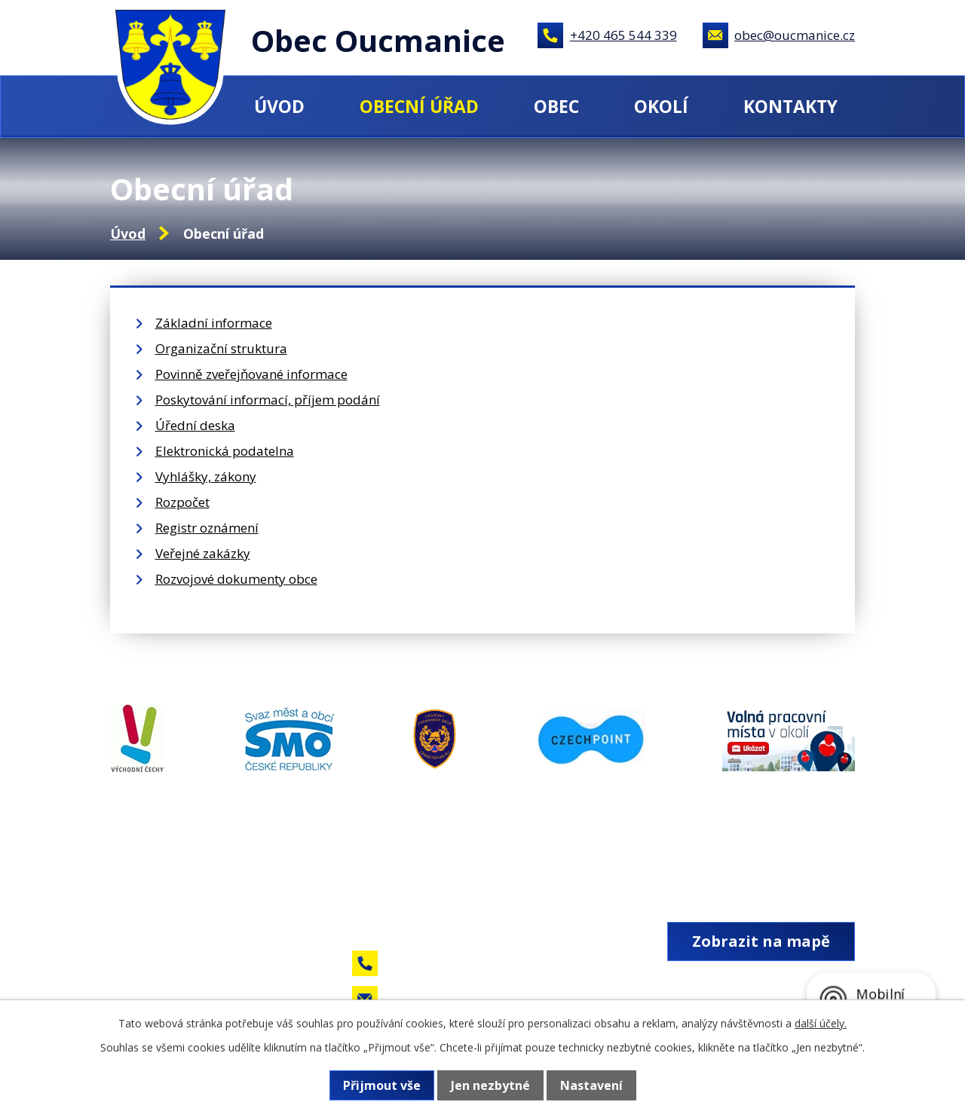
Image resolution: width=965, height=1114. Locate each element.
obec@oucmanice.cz (794, 35)
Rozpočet (182, 502)
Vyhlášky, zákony (205, 476)
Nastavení (591, 1085)
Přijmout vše (382, 1085)
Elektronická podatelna (224, 450)
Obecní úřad (419, 106)
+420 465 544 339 (623, 35)
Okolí (661, 106)
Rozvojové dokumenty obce (236, 579)
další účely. (821, 1023)
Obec (556, 106)
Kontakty (790, 106)
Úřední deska (195, 425)
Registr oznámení (207, 527)
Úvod (279, 106)
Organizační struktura (221, 348)
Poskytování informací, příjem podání (267, 399)
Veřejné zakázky (202, 553)
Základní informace (213, 322)
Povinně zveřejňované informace (251, 374)
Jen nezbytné (490, 1085)
